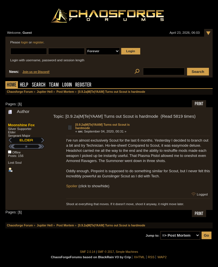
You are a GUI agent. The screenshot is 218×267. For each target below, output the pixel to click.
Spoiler (71, 186)
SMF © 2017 (106, 251)
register (38, 42)
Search (38, 85)
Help (24, 85)
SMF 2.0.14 (87, 251)
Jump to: (153, 235)
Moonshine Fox (21, 125)
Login (67, 85)
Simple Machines (127, 251)
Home (11, 85)
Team (54, 85)
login (24, 42)
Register (83, 85)
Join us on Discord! (36, 71)
